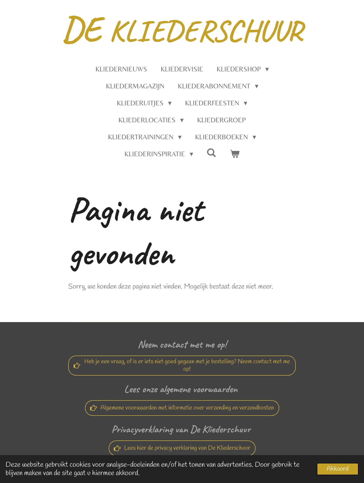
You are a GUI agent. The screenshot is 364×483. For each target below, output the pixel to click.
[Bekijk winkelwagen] (234, 154)
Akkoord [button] (338, 469)
